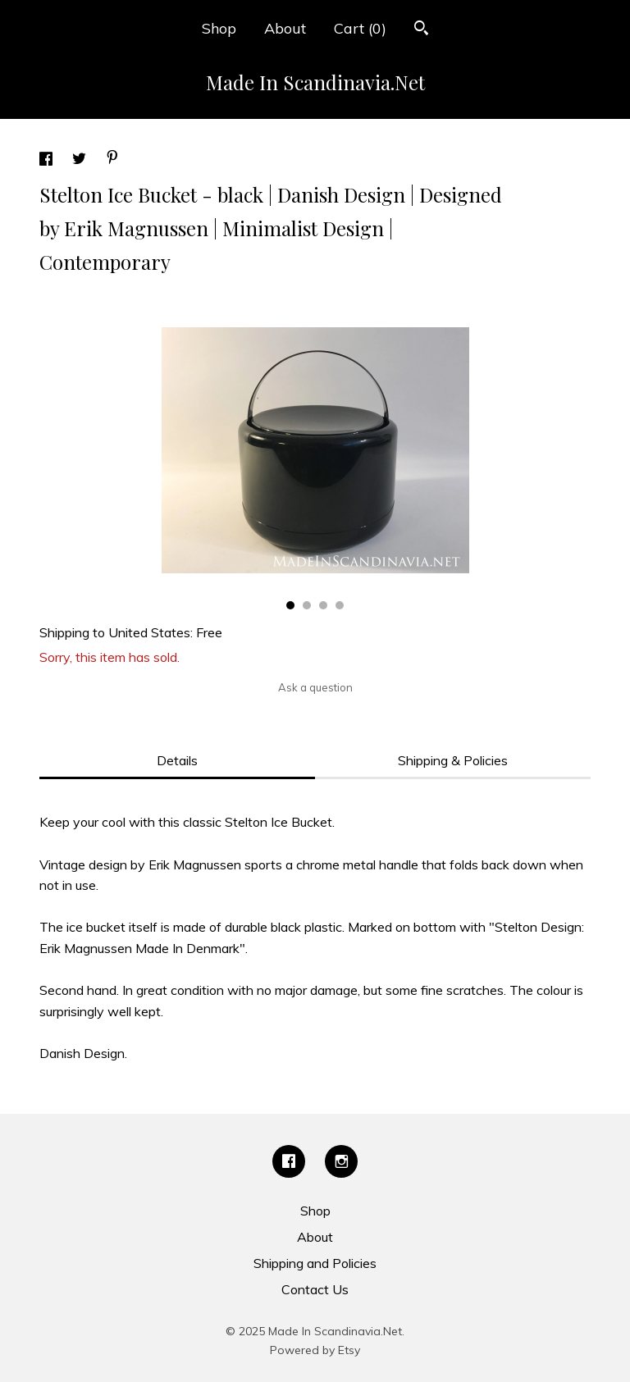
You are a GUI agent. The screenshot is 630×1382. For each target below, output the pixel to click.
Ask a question (315, 687)
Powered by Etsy (315, 1350)
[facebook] (288, 1161)
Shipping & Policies (453, 760)
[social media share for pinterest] (112, 159)
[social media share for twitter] (80, 161)
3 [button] (323, 605)
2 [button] (307, 605)
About (285, 28)
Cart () (360, 28)
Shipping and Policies (315, 1263)
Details (177, 760)
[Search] (421, 30)
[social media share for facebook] (47, 161)
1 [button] (290, 605)
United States (149, 632)
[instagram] (341, 1161)
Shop (219, 28)
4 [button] (340, 605)
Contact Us (315, 1289)
